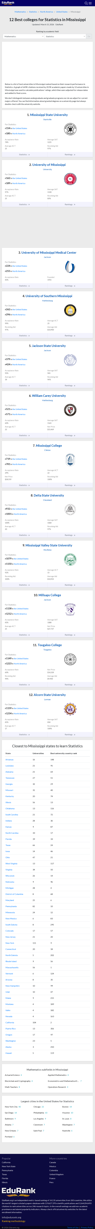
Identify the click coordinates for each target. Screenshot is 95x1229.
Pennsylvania (11, 906)
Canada (52, 1162)
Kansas (9, 827)
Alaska (8, 1047)
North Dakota (12, 955)
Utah (8, 992)
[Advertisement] (47, 63)
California (10, 1022)
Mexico (52, 1166)
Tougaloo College (47, 645)
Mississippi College (47, 445)
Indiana (9, 820)
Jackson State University (47, 346)
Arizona (9, 979)
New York (10, 943)
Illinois (8, 802)
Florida (9, 839)
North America (46, 11)
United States (62, 11)
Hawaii (9, 1053)
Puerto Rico (11, 1028)
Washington (11, 1041)
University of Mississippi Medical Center (47, 252)
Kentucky (10, 796)
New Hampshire (13, 986)
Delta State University (47, 495)
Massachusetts (12, 967)
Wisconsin (10, 875)
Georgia (9, 784)
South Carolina (12, 814)
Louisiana (10, 765)
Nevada (9, 1016)
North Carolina (12, 833)
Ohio (8, 857)
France (52, 1178)
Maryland (10, 900)
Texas (8, 845)
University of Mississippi (47, 164)
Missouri (9, 790)
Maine (8, 998)
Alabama (9, 772)
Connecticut (11, 949)
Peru (51, 1182)
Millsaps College (47, 595)
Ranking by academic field (47, 31)
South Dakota (11, 924)
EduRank (59, 24)
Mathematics (20, 11)
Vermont (9, 973)
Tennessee (10, 778)
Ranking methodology (13, 1221)
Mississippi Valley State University (47, 545)
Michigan (10, 888)
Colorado (10, 931)
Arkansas (10, 759)
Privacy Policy (87, 1227)
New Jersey (11, 937)
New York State (8, 1166)
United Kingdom (56, 1174)
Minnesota (10, 912)
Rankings (70, 154)
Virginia (9, 869)
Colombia (53, 1170)
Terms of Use (72, 1227)
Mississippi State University (47, 115)
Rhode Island (11, 961)
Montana (9, 1004)
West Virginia (11, 863)
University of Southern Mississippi (47, 296)
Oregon (9, 1034)
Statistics (33, 11)
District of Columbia (14, 894)
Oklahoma (10, 808)
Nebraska (10, 882)
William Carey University (47, 395)
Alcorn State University (47, 695)
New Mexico (11, 918)
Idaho (8, 1010)
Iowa (8, 851)
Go (89, 36)
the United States (19, 128)
